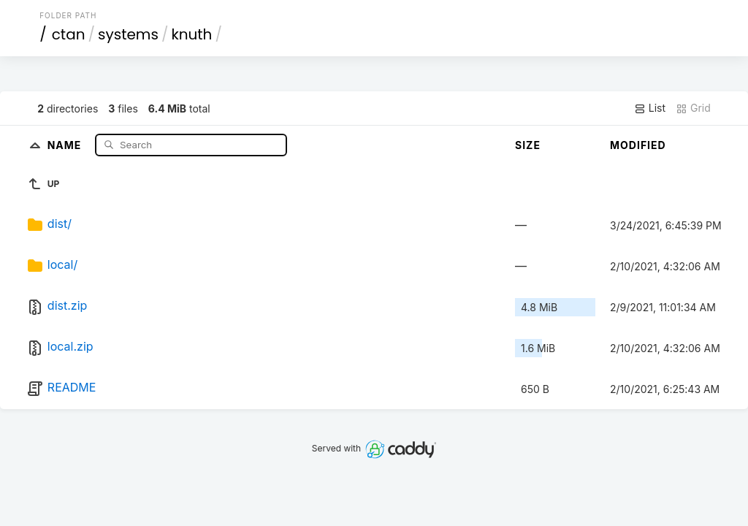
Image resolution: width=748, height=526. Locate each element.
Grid (693, 108)
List (649, 108)
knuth (191, 34)
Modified (638, 145)
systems (128, 34)
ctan (68, 34)
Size (528, 145)
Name (66, 144)
